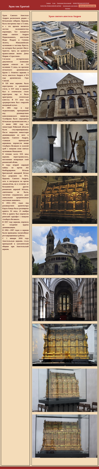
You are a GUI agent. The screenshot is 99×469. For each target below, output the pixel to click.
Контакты (67, 8)
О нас (53, 3)
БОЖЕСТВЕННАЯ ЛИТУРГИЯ (81, 3)
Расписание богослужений (64, 3)
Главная (48, 3)
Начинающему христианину (70, 6)
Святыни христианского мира (87, 6)
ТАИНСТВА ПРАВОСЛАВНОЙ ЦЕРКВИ (50, 6)
